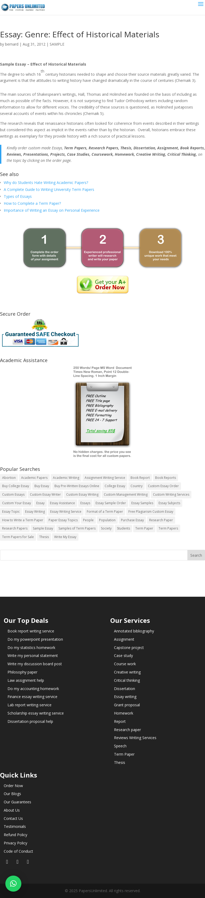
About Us (12, 810)
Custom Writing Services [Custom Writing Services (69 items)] (171, 494)
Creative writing (127, 672)
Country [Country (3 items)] (137, 486)
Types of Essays (18, 196)
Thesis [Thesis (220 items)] (44, 537)
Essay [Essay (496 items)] (40, 503)
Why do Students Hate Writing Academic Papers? (46, 182)
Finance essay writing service (32, 696)
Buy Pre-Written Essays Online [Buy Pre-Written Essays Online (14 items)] (76, 486)
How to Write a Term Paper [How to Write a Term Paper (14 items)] (22, 520)
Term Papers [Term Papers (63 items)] (168, 528)
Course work (125, 663)
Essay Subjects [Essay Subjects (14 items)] (169, 503)
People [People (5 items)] (88, 520)
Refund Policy (15, 834)
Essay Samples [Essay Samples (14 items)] (142, 503)
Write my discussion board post (34, 663)
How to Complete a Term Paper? (32, 203)
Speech (120, 745)
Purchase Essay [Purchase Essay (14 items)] (132, 520)
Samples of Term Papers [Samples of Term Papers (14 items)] (77, 528)
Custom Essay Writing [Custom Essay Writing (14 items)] (82, 494)
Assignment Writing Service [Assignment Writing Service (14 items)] (105, 477)
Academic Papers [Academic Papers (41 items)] (34, 477)
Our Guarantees (17, 801)
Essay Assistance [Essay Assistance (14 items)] (62, 503)
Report (120, 721)
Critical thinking (127, 680)
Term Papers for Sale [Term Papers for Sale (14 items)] (18, 537)
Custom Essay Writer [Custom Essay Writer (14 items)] (45, 494)
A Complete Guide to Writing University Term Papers (49, 189)
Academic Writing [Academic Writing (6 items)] (66, 477)
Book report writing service (30, 631)
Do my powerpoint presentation (35, 639)
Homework (123, 713)
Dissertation (124, 688)
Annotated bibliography (134, 631)
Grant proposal (127, 704)
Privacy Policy (15, 842)
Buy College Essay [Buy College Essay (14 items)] (15, 486)
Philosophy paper (22, 672)
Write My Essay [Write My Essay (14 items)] (65, 537)
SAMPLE (57, 44)
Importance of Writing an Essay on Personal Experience (52, 210)
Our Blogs (12, 793)
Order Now (13, 785)
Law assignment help (25, 680)
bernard (11, 44)
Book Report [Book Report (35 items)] (140, 477)
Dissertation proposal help (30, 721)
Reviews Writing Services (135, 737)
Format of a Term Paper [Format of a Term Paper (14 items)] (105, 511)
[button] (13, 884)
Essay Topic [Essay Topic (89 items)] (11, 511)
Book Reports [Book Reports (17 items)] (165, 477)
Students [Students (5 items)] (123, 528)
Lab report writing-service (29, 704)
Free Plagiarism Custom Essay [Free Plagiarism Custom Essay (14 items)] (150, 511)
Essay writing (125, 696)
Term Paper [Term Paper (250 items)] (144, 528)
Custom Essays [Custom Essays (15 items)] (13, 494)
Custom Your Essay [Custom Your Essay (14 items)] (16, 503)
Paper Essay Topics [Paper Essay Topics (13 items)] (63, 520)
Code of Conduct (18, 851)
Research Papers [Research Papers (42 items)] (14, 528)
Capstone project (129, 647)
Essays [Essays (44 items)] (85, 503)
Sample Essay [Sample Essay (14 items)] (43, 528)
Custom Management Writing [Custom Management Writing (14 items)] (126, 494)
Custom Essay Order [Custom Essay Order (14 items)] (163, 486)
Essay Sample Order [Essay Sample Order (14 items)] (111, 503)
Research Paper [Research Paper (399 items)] (161, 520)
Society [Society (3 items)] (106, 528)
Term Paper (124, 754)
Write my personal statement (32, 655)
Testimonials (15, 826)
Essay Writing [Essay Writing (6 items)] (35, 511)
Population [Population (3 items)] (107, 520)
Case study (123, 655)
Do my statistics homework (31, 647)
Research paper (127, 729)
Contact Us (13, 818)
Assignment (124, 639)
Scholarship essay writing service (35, 713)
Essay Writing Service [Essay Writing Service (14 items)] (65, 511)
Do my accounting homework (33, 688)
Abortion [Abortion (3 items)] (9, 477)
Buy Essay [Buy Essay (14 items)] (41, 486)
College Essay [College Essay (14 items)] (115, 486)
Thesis (119, 762)
